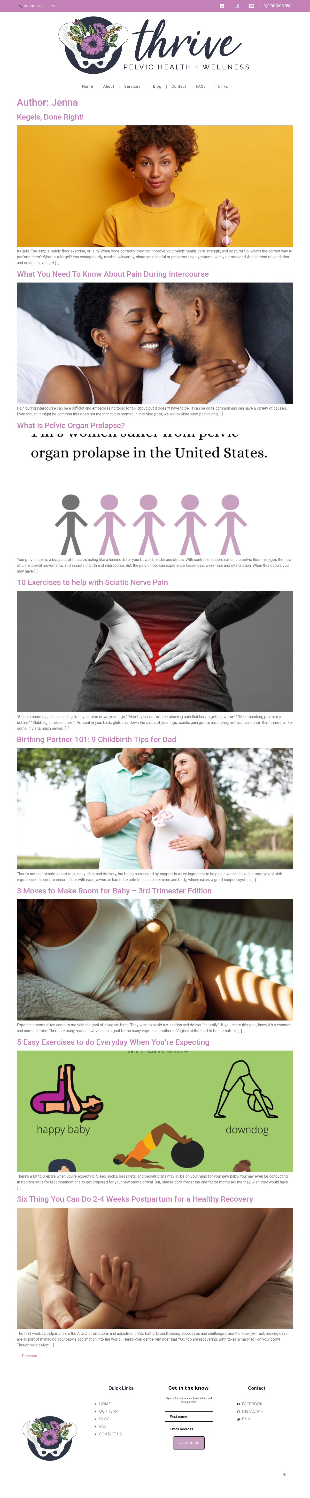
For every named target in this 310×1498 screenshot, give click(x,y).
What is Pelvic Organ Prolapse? (71, 425)
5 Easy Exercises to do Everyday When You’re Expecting (113, 1042)
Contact (178, 86)
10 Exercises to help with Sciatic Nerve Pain (92, 582)
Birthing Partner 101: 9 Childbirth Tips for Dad (96, 739)
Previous (27, 1355)
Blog (157, 86)
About (108, 86)
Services (133, 86)
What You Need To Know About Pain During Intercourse (113, 274)
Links (223, 86)
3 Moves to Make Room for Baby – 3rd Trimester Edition (114, 890)
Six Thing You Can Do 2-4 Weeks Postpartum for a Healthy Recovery (135, 1199)
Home (87, 86)
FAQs (202, 86)
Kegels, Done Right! (50, 116)
